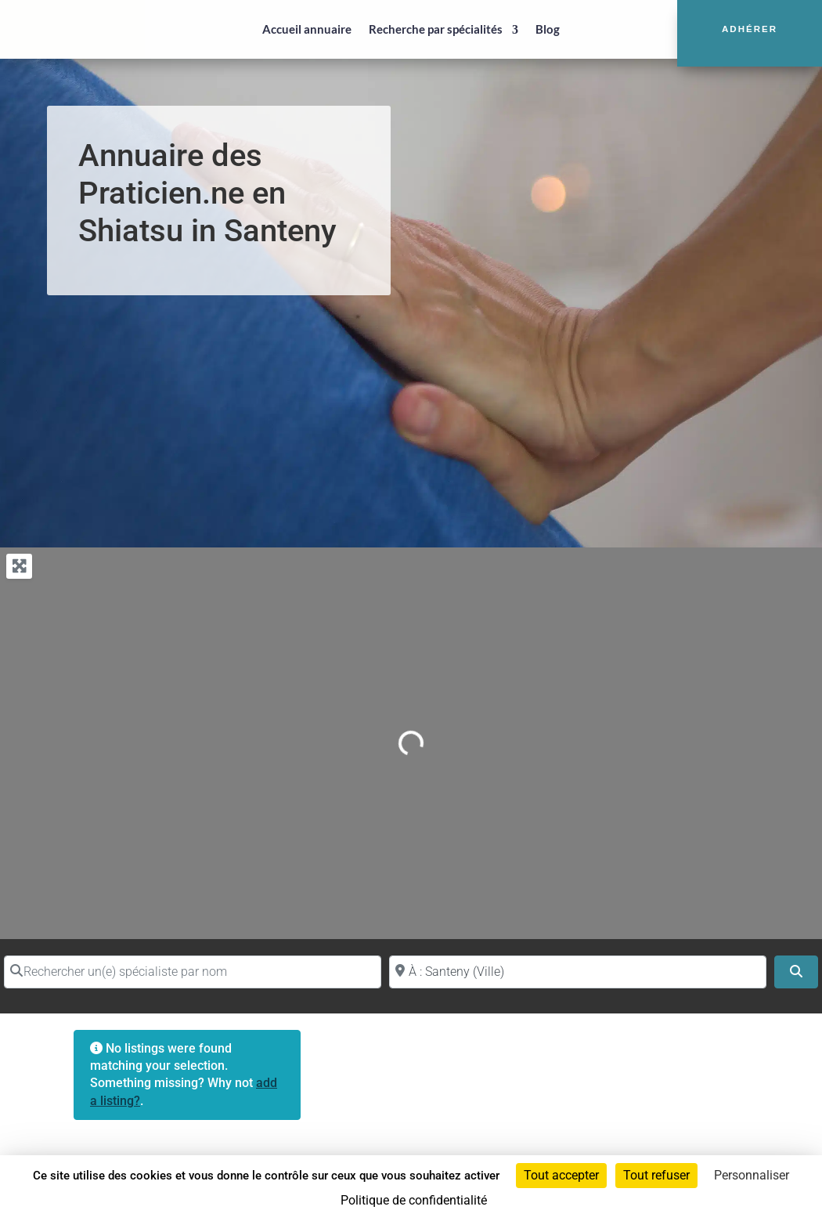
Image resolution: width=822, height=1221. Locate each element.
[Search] (796, 971)
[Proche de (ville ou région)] (577, 971)
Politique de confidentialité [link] (414, 1200)
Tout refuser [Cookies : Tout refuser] (656, 1175)
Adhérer (749, 29)
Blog (547, 29)
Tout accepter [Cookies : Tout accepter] (561, 1175)
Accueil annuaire (307, 29)
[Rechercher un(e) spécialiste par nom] (192, 971)
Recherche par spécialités (436, 29)
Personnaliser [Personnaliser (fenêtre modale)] (751, 1175)
